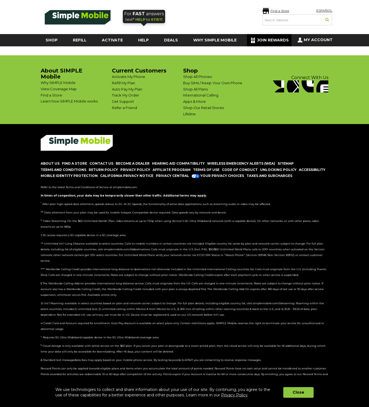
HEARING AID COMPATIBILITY (178, 163)
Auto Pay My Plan (127, 89)
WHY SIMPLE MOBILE (215, 40)
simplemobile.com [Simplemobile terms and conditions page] (125, 187)
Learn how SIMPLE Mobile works (69, 101)
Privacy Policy (234, 395)
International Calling (200, 95)
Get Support (123, 101)
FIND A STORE (74, 163)
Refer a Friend (124, 107)
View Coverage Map (59, 89)
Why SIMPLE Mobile (58, 82)
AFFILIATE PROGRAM (172, 170)
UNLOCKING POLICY (278, 170)
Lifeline (189, 114)
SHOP (52, 40)
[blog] (322, 86)
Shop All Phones (197, 76)
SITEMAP (286, 163)
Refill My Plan (123, 83)
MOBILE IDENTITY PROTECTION (69, 176)
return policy (103, 170)
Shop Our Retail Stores (203, 107)
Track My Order (125, 95)
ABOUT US (50, 163)
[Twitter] (293, 86)
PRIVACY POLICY (135, 170)
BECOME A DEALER (133, 163)
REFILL (80, 40)
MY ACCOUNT (318, 39)
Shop (190, 71)
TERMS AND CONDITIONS (63, 170)
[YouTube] (308, 86)
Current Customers (139, 71)
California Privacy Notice (126, 176)
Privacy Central (172, 176)
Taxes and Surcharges (269, 176)
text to (144, 16)
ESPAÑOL (324, 10)
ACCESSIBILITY (312, 170)
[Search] (327, 20)
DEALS (171, 40)
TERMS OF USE (206, 170)
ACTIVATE (112, 40)
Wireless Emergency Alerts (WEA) (241, 163)
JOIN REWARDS (273, 40)
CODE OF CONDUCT (240, 170)
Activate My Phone (128, 76)
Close (298, 392)
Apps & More (194, 101)
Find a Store (279, 11)
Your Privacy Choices (218, 176)
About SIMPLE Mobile (61, 74)
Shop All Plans (195, 89)
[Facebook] (278, 86)
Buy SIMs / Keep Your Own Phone (212, 83)
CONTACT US (101, 163)
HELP (143, 40)
